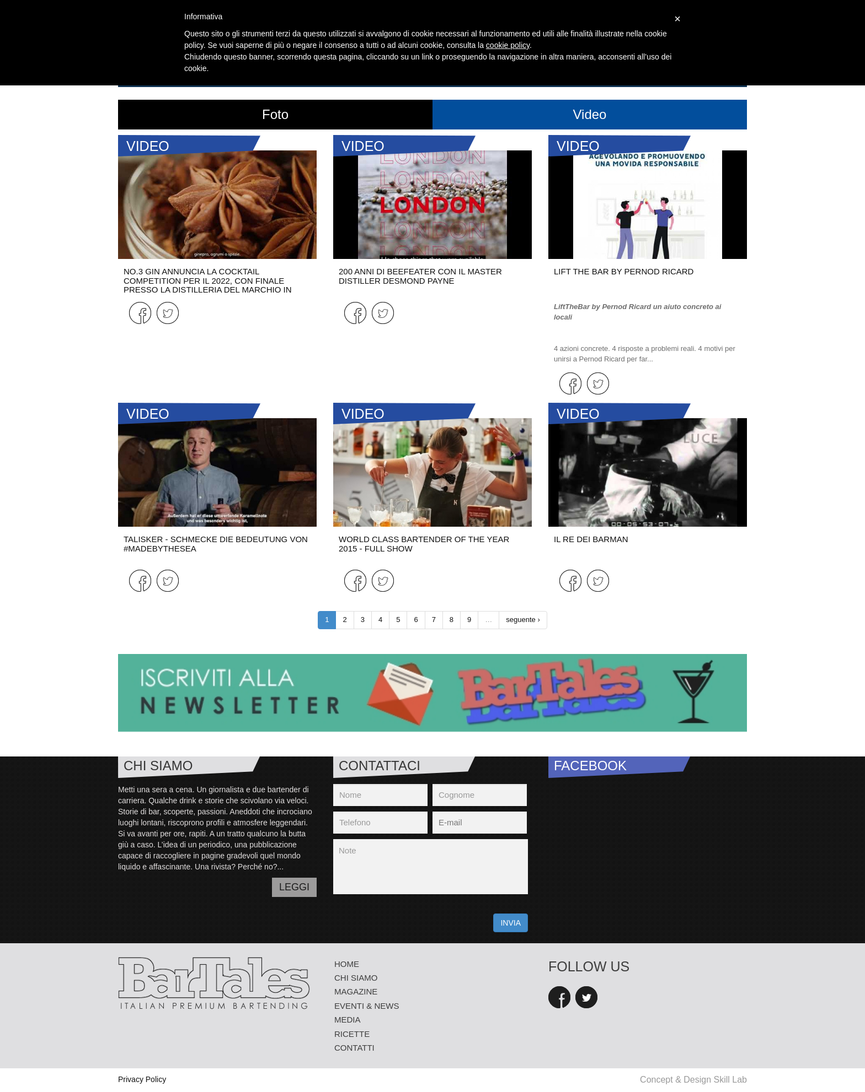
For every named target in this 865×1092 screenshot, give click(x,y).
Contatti (354, 1047)
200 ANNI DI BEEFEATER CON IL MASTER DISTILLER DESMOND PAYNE (420, 276)
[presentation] (417, 921)
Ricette (352, 1034)
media (347, 1019)
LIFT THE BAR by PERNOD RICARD (623, 271)
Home (346, 964)
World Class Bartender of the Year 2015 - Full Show (424, 543)
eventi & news (366, 1005)
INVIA (510, 922)
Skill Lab (730, 1079)
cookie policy (508, 45)
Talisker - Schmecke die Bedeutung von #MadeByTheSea (216, 543)
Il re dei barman (591, 539)
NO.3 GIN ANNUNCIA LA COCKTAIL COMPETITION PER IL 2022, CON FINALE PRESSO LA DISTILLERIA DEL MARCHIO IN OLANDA (208, 285)
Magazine (355, 991)
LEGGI (294, 887)
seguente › (523, 619)
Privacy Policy (142, 1079)
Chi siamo (355, 977)
